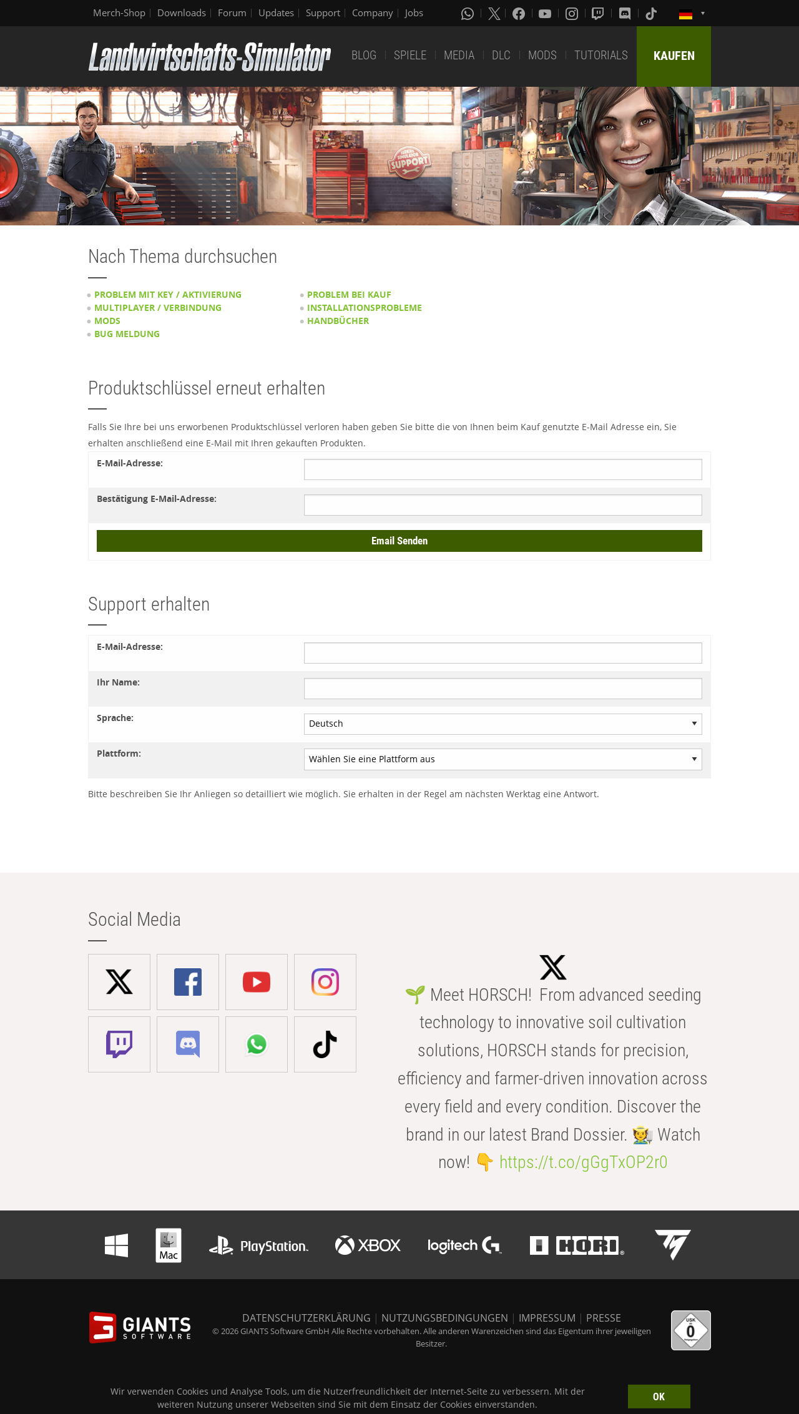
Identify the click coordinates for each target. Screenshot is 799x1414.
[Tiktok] (652, 13)
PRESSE (603, 1318)
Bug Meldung (127, 334)
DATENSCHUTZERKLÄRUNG (306, 1318)
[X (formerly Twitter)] (494, 13)
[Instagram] (573, 13)
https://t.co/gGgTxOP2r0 (583, 1162)
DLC (501, 55)
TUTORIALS (601, 55)
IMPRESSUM (547, 1318)
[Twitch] (599, 13)
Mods (107, 320)
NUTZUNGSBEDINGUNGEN (444, 1318)
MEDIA (459, 55)
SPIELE (410, 55)
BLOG (363, 55)
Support (323, 12)
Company (372, 12)
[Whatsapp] (468, 13)
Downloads (181, 12)
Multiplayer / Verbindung (158, 307)
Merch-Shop (119, 12)
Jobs (414, 12)
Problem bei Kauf (349, 294)
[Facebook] (519, 13)
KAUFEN (674, 55)
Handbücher (338, 320)
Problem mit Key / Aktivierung (168, 294)
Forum (232, 12)
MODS (542, 55)
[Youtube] (546, 13)
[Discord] (626, 13)
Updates (276, 12)
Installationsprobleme (364, 307)
